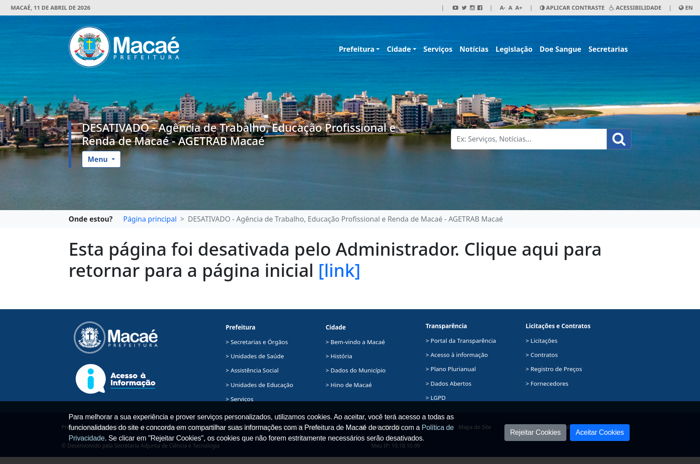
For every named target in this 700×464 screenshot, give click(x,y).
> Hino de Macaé (349, 385)
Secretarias (608, 49)
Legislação (514, 49)
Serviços (438, 49)
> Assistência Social (252, 370)
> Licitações (542, 341)
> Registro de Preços (554, 369)
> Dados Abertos (448, 383)
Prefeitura (357, 49)
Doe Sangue (560, 49)
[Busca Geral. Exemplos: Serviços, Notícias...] (529, 139)
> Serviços (239, 399)
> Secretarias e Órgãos (257, 342)
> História (339, 356)
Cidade (399, 49)
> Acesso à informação (457, 355)
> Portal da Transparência (461, 341)
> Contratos (542, 355)
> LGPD (436, 398)
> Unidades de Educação (259, 385)
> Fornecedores (547, 383)
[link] (339, 270)
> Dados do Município (356, 370)
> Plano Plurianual (451, 369)
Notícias (474, 49)
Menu (99, 159)
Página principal (150, 219)
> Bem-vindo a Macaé (355, 342)
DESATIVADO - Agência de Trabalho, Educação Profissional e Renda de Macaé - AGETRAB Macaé (239, 134)
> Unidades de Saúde (255, 356)
